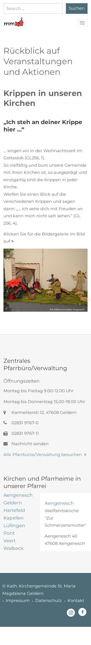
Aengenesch (59, 503)
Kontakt (76, 600)
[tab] (18, 495)
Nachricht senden (26, 443)
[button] (13, 19)
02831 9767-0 (20, 422)
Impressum (17, 600)
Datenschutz (48, 600)
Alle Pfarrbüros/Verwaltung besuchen (42, 454)
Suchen (77, 8)
